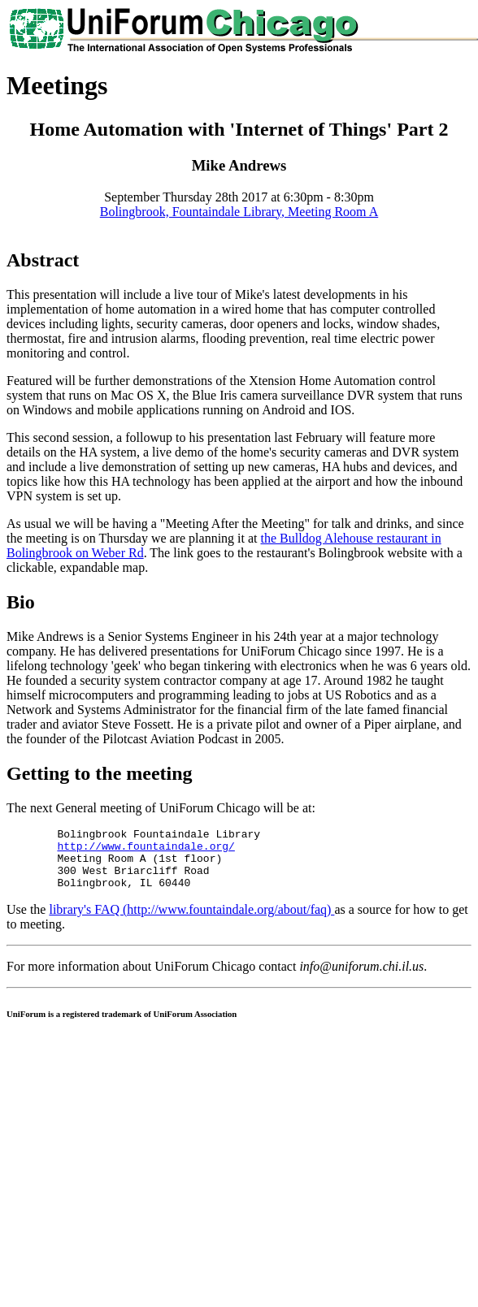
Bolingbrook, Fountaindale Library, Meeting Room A (239, 212)
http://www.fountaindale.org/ (145, 850)
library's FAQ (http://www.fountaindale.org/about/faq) (191, 921)
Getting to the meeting (100, 773)
